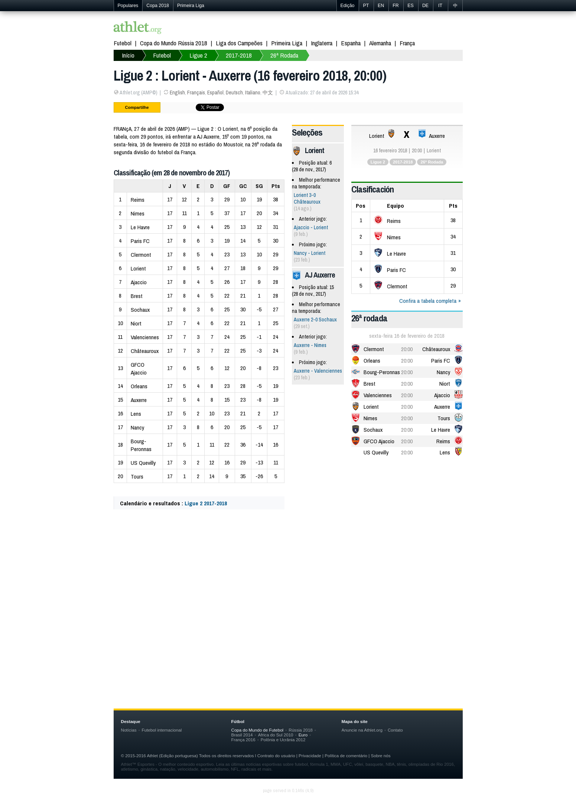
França (407, 43)
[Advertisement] (288, 589)
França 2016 (243, 739)
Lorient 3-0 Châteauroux (307, 198)
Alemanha (380, 43)
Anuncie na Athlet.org (362, 729)
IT (440, 5)
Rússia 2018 (301, 729)
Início (128, 55)
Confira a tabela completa (427, 301)
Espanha (351, 43)
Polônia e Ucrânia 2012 (283, 739)
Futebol (122, 43)
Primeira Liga (190, 5)
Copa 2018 (157, 5)
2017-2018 (239, 55)
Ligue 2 (198, 55)
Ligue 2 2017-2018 (206, 503)
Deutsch (234, 92)
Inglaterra (321, 43)
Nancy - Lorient (309, 253)
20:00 (407, 349)
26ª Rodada (284, 55)
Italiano (252, 92)
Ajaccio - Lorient (311, 227)
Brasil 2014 (242, 734)
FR (396, 5)
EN (381, 5)
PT (366, 5)
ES (410, 5)
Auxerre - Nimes (310, 345)
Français (196, 92)
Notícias (129, 729)
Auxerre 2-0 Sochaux (315, 319)
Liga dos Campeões (239, 43)
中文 (268, 92)
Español (215, 92)
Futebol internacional (162, 729)
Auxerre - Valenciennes (318, 370)
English (177, 92)
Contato (395, 729)
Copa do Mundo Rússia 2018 (173, 43)
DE (425, 5)
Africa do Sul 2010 (275, 734)
